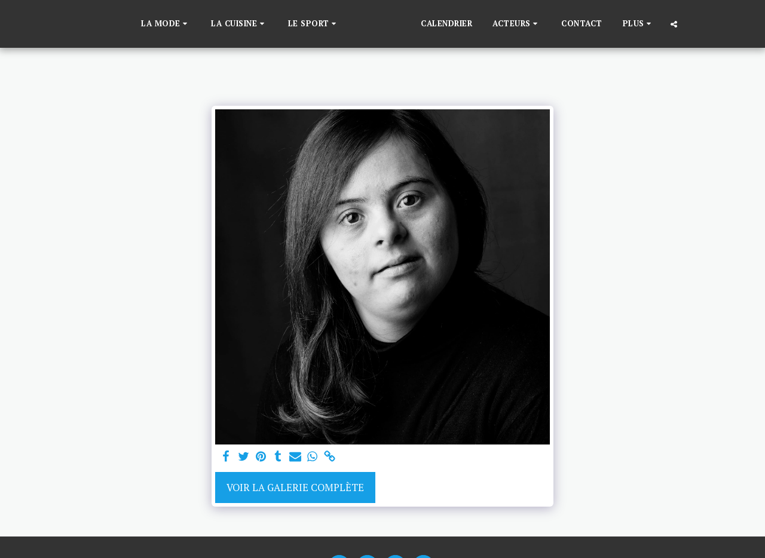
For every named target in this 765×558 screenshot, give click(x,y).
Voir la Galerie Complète (295, 487)
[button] (146, 24)
